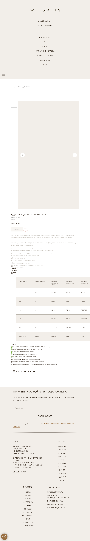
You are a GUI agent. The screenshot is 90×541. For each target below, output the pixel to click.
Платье (28, 499)
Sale (45, 42)
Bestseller (28, 522)
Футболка (28, 502)
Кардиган (62, 446)
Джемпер (62, 450)
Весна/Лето (28, 512)
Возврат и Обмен (45, 56)
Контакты (45, 60)
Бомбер (62, 473)
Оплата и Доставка (45, 51)
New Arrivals (45, 37)
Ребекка (62, 453)
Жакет (62, 470)
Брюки (28, 495)
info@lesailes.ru (45, 21)
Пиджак (62, 463)
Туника (28, 506)
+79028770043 (45, 25)
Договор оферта (55, 501)
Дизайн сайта (19, 472)
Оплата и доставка (56, 508)
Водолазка (62, 477)
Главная (28, 487)
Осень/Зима (27, 516)
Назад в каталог (21, 87)
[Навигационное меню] (3, 76)
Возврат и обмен (55, 504)
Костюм (62, 457)
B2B (45, 65)
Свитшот (28, 509)
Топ (62, 460)
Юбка (27, 492)
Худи (62, 480)
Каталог (45, 46)
